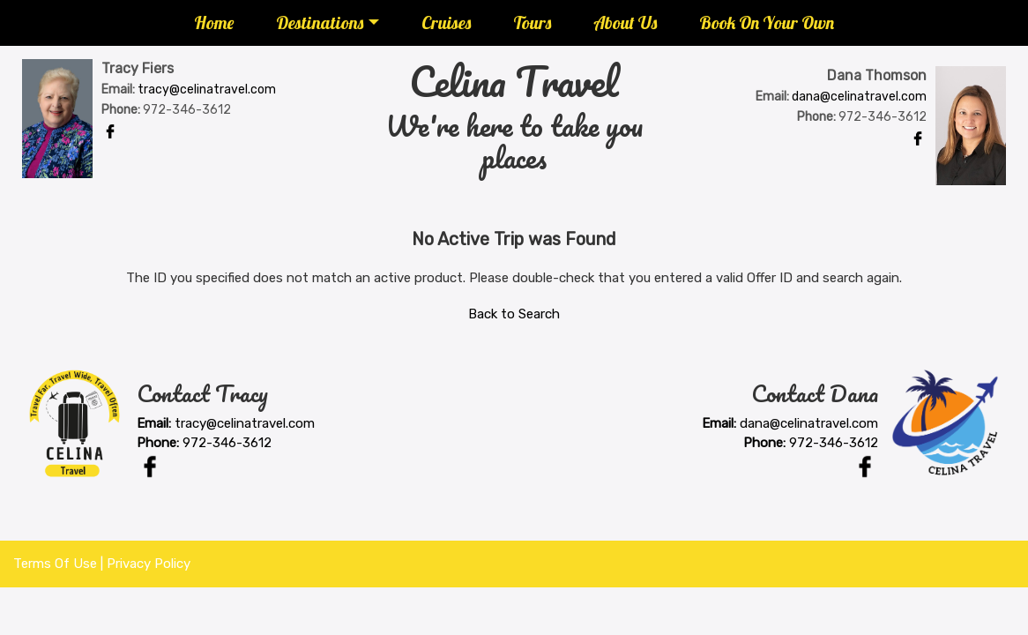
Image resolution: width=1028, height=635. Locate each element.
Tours (532, 22)
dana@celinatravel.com (859, 96)
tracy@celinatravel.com (207, 89)
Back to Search (514, 314)
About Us (625, 22)
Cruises (446, 22)
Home (214, 22)
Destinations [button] (319, 22)
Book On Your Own (766, 22)
